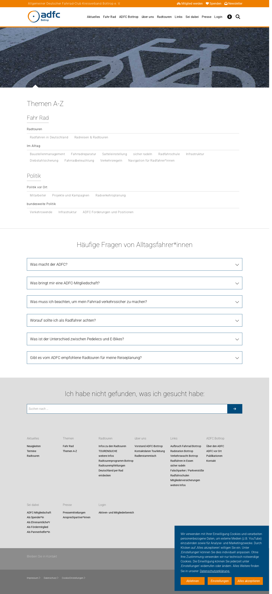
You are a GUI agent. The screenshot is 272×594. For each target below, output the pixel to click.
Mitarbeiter (38, 195)
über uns (148, 17)
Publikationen (214, 456)
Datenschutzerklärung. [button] (215, 571)
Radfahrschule (169, 154)
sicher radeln (142, 154)
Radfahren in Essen (181, 460)
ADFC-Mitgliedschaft (39, 512)
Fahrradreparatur (83, 154)
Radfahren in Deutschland (49, 137)
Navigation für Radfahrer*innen (151, 160)
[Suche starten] (234, 408)
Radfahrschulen (179, 475)
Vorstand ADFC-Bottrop (149, 446)
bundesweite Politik (41, 204)
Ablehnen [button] (192, 581)
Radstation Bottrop (181, 451)
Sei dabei (192, 17)
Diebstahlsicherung (44, 160)
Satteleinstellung (114, 154)
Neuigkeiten (34, 446)
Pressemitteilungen (74, 512)
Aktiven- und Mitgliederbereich (116, 512)
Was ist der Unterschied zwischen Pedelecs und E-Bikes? (77, 339)
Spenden (213, 3)
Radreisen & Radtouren (91, 137)
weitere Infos (106, 456)
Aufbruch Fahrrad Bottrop (185, 446)
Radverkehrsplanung (111, 195)
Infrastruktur (195, 154)
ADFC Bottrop (129, 17)
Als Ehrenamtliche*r (38, 522)
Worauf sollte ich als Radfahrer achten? (63, 320)
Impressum (34, 578)
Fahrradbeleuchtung (79, 160)
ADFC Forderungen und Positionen (108, 212)
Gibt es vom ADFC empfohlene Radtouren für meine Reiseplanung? (86, 357)
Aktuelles (93, 17)
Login (218, 17)
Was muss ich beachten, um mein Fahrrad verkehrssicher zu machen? (88, 301)
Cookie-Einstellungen (74, 578)
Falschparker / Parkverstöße (187, 470)
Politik (34, 176)
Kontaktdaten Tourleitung (150, 451)
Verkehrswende (41, 212)
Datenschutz (51, 578)
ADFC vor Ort (214, 451)
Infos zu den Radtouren (112, 446)
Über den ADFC (215, 446)
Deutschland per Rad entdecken (111, 473)
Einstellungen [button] (220, 581)
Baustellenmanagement (47, 154)
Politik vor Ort (37, 187)
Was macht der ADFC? (48, 264)
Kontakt (211, 460)
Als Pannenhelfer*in (38, 531)
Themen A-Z (70, 451)
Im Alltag (33, 146)
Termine (31, 451)
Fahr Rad (109, 17)
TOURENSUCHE (108, 451)
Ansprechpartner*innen (76, 517)
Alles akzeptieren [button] (249, 581)
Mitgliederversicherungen (185, 480)
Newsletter (233, 3)
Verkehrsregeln (111, 160)
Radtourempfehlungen (112, 465)
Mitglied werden (190, 3)
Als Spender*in (35, 517)
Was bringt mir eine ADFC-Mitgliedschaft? (65, 283)
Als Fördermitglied (37, 527)
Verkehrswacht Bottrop (184, 456)
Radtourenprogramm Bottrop (116, 460)
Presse (206, 17)
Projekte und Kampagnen (70, 195)
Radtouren (164, 17)
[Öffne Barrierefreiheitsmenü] (230, 16)
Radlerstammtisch (145, 456)
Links (179, 17)
